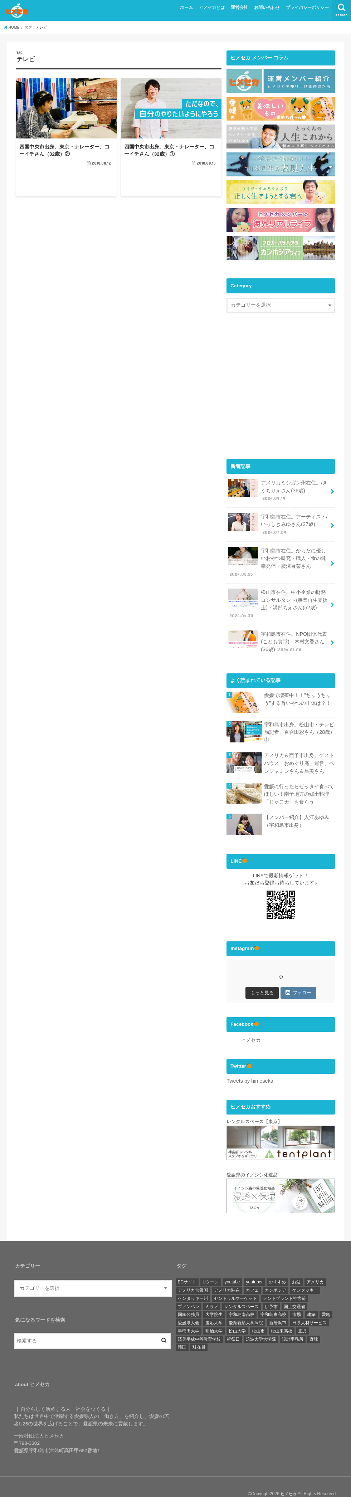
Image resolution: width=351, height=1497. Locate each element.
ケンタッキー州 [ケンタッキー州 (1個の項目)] (193, 1284)
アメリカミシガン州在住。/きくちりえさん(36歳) (277, 489)
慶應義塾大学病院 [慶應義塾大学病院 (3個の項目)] (246, 1308)
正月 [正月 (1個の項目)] (302, 1317)
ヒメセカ (251, 1026)
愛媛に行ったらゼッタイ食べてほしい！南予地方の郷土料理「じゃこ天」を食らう (299, 781)
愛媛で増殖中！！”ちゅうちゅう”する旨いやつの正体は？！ (297, 689)
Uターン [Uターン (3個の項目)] (211, 1268)
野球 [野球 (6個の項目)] (313, 1325)
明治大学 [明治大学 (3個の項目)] (214, 1317)
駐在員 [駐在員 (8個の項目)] (198, 1333)
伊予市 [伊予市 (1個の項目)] (271, 1292)
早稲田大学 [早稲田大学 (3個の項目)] (188, 1317)
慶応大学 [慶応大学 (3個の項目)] (214, 1308)
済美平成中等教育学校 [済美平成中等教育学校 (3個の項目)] (199, 1325)
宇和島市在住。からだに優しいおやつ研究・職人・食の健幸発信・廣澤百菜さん (277, 557)
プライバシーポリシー (307, 7)
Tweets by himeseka (248, 1067)
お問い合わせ (267, 7)
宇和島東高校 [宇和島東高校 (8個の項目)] (273, 1300)
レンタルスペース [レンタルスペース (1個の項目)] (241, 1292)
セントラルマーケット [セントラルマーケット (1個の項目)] (235, 1284)
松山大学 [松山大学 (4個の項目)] (237, 1317)
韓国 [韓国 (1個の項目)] (182, 1333)
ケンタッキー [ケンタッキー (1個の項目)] (305, 1276)
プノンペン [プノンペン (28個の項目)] (188, 1292)
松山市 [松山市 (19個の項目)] (258, 1317)
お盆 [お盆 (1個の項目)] (296, 1268)
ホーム (186, 7)
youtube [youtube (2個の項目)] (232, 1268)
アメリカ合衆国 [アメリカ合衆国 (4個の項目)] (193, 1276)
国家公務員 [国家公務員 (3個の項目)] (188, 1300)
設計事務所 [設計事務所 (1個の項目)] (292, 1325)
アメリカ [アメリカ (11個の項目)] (315, 1268)
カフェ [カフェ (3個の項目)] (252, 1276)
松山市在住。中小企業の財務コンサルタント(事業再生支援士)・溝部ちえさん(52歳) (277, 596)
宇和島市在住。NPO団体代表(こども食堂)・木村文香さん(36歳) (277, 633)
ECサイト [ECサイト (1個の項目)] (187, 1268)
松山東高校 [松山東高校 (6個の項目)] (281, 1317)
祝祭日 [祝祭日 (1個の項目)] (233, 1325)
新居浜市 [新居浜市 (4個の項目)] (277, 1308)
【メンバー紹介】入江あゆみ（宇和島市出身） (296, 807)
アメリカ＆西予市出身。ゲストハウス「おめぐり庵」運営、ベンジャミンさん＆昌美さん (299, 752)
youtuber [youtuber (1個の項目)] (254, 1268)
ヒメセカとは (212, 7)
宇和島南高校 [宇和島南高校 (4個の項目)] (241, 1300)
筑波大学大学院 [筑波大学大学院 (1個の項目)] (261, 1325)
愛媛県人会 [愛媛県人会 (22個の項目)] (188, 1308)
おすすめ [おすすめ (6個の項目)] (277, 1268)
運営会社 (239, 7)
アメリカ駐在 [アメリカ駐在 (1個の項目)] (227, 1276)
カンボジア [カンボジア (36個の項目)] (275, 1276)
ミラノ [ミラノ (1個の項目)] (211, 1292)
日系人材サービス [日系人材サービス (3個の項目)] (309, 1308)
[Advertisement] (286, 392)
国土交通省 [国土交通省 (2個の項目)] (294, 1292)
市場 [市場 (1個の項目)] (296, 1300)
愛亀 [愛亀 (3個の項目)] (326, 1300)
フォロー (298, 979)
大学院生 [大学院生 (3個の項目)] (214, 1300)
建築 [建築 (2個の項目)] (311, 1300)
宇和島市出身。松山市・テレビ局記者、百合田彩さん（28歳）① (299, 722)
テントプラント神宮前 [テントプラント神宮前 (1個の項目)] (284, 1284)
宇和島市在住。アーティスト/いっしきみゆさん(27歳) (277, 521)
